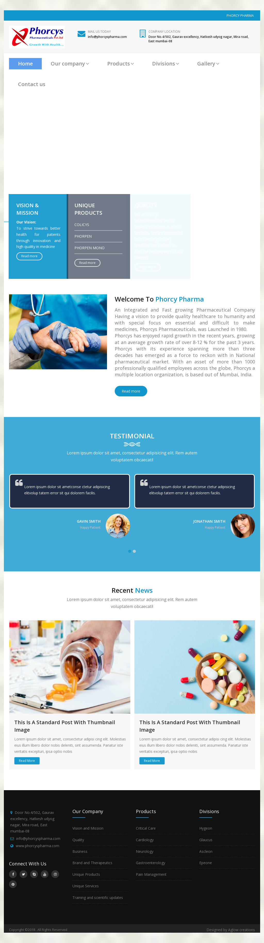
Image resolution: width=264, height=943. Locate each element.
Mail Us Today (99, 31)
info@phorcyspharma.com (38, 838)
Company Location (164, 31)
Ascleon (205, 851)
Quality (78, 839)
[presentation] (13, 695)
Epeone (205, 862)
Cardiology (145, 839)
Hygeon (205, 828)
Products (120, 63)
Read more (131, 391)
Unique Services (85, 885)
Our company (70, 63)
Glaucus (205, 839)
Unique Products (86, 874)
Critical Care (146, 828)
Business (79, 851)
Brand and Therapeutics (92, 862)
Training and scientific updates (97, 897)
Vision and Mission (87, 828)
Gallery (208, 63)
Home (25, 63)
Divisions (165, 63)
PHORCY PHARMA (240, 15)
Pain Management (151, 874)
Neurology (144, 851)
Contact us (31, 84)
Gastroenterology (150, 862)
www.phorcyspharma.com (37, 845)
